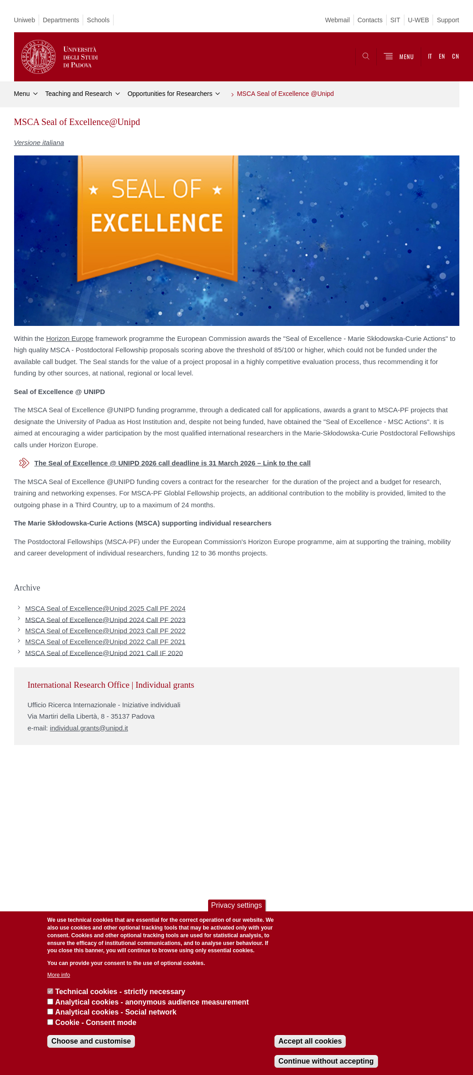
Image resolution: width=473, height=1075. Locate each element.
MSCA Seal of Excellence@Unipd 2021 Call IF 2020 (104, 652)
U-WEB (418, 20)
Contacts (370, 20)
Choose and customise (91, 1041)
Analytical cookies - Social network (116, 1012)
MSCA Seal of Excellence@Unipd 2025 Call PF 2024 (105, 608)
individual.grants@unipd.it (89, 728)
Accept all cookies (310, 1041)
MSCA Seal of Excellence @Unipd (285, 93)
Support (448, 20)
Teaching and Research (78, 93)
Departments (61, 20)
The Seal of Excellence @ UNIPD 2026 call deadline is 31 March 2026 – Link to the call (173, 463)
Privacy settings (236, 905)
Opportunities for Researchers (170, 93)
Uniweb (24, 20)
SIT (395, 20)
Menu (22, 93)
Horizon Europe (69, 338)
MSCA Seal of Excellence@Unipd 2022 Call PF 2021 (105, 641)
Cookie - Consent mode (96, 1022)
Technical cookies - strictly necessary (120, 991)
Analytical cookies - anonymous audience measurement (152, 1002)
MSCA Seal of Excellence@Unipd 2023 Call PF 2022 (105, 631)
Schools (98, 20)
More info (58, 975)
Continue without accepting (326, 1061)
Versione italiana (39, 142)
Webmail (337, 20)
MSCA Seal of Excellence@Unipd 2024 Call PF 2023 (105, 619)
